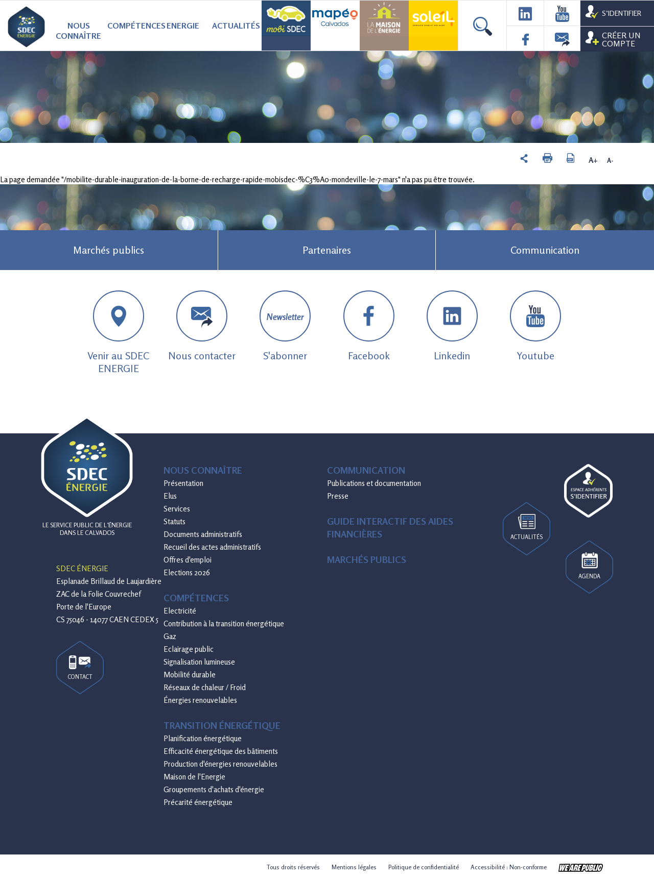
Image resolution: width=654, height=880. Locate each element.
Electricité (180, 611)
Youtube (535, 326)
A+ (593, 160)
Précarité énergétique (198, 802)
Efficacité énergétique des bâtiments (221, 751)
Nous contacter (202, 326)
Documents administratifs (203, 534)
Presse (337, 496)
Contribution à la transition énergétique (224, 623)
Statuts (174, 521)
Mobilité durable (190, 674)
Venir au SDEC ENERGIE (118, 332)
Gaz (170, 636)
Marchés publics (108, 249)
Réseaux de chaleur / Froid (205, 687)
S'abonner (285, 326)
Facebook (368, 326)
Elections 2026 (187, 572)
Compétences (132, 25)
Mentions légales (354, 867)
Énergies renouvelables (200, 700)
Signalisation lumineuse (199, 662)
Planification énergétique (203, 738)
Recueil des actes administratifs (212, 547)
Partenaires (326, 249)
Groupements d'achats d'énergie (214, 789)
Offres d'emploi (188, 560)
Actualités (236, 25)
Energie (183, 25)
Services (177, 509)
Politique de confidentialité (423, 867)
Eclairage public (189, 649)
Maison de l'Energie (194, 776)
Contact (80, 667)
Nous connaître (78, 30)
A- (610, 160)
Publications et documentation (374, 483)
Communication (544, 249)
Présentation (183, 483)
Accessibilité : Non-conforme (509, 867)
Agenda (589, 566)
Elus (170, 496)
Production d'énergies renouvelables (220, 764)
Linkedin (452, 326)
